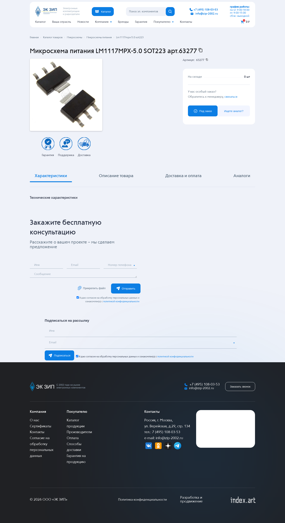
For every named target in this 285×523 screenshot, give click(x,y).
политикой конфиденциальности (121, 301)
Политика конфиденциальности (142, 499)
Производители (79, 432)
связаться (230, 96)
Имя (37, 265)
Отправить (125, 288)
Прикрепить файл (91, 288)
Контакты (186, 21)
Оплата (73, 438)
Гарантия (141, 21)
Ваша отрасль (61, 21)
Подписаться (59, 355)
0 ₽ (248, 22)
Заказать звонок (240, 386)
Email (75, 265)
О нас (34, 420)
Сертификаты (40, 426)
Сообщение (42, 274)
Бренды (123, 21)
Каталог (40, 21)
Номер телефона (120, 265)
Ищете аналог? (233, 111)
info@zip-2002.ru (206, 13)
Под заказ (203, 111)
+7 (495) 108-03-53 (206, 9)
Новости (83, 21)
